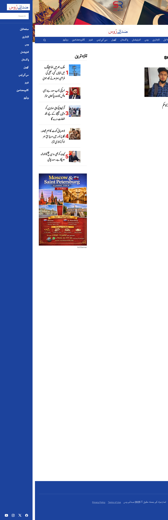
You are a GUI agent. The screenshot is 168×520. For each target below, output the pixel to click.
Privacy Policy (63, 502)
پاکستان (159, 100)
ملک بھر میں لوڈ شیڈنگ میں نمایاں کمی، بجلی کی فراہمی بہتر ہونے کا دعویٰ (19, 72)
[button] (9, 40)
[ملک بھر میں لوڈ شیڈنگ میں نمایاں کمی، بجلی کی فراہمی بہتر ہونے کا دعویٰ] (40, 70)
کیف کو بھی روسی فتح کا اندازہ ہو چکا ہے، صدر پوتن (18, 156)
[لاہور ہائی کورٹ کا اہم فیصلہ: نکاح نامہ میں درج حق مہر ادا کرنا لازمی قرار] (40, 134)
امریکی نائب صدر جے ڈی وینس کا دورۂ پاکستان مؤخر (19, 93)
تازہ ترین (153, 100)
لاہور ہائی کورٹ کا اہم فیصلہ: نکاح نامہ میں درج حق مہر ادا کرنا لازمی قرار (18, 136)
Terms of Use (79, 502)
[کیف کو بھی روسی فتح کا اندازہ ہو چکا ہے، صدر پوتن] (40, 156)
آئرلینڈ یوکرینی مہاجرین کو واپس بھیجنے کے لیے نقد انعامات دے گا (20, 113)
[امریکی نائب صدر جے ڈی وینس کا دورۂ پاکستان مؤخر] (40, 93)
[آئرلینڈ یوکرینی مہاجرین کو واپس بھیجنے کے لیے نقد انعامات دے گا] (40, 111)
